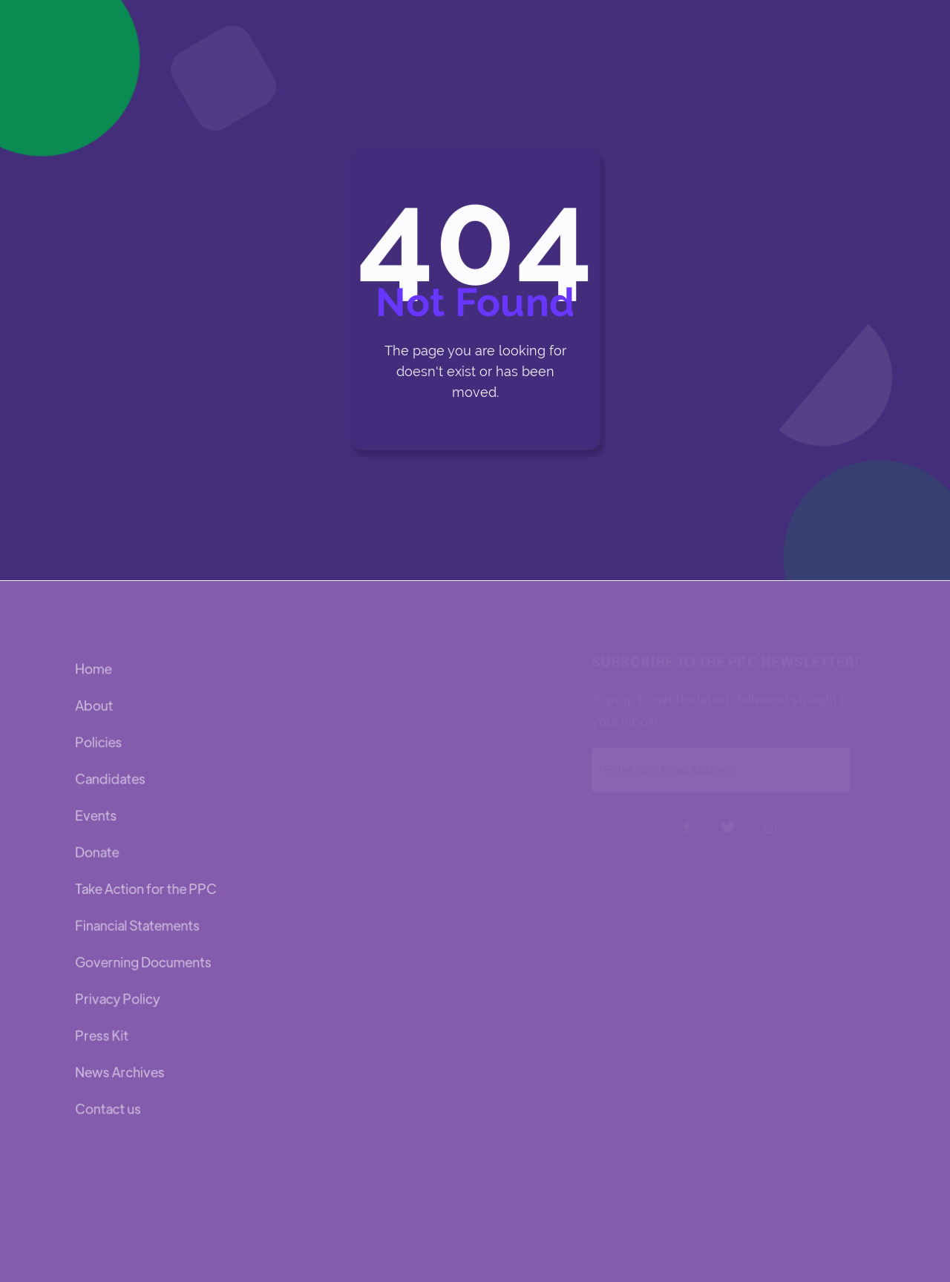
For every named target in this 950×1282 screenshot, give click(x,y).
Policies (99, 743)
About (95, 706)
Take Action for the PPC (146, 888)
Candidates (110, 779)
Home (94, 670)
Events (96, 815)
